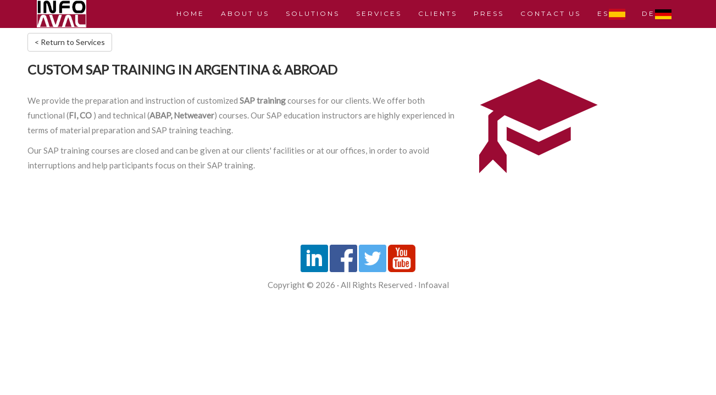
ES (611, 14)
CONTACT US (550, 13)
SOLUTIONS (313, 13)
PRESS (489, 13)
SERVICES (379, 13)
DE (656, 14)
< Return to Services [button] (70, 42)
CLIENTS (437, 13)
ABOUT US (245, 13)
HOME (190, 13)
